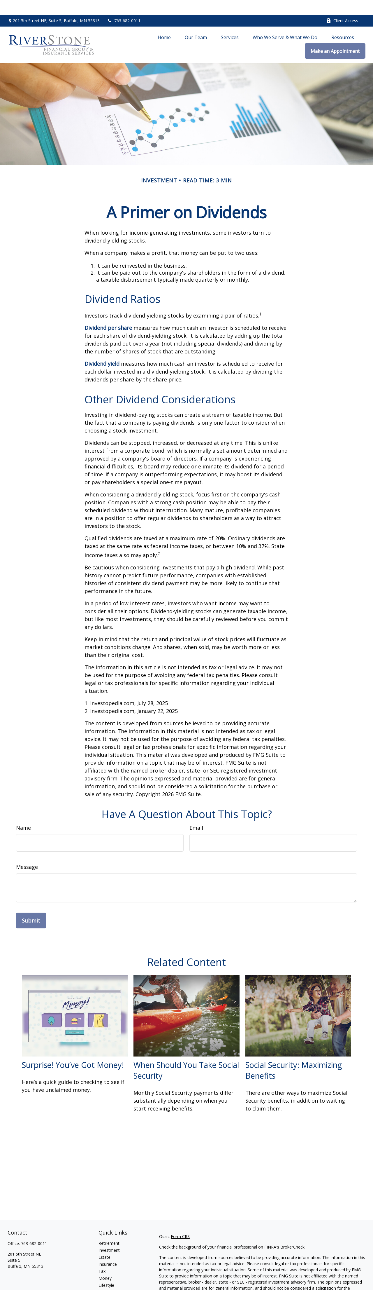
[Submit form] (31, 906)
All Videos (107, 1284)
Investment (109, 1235)
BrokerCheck (292, 1232)
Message (27, 851)
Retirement (108, 1228)
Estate (104, 1242)
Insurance (107, 1249)
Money (105, 1263)
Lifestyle (106, 1270)
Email (196, 812)
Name (23, 812)
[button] (164, 22)
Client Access (342, 6)
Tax (101, 1256)
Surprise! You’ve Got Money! (73, 1050)
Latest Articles (111, 1277)
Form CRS (180, 1221)
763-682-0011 (123, 6)
